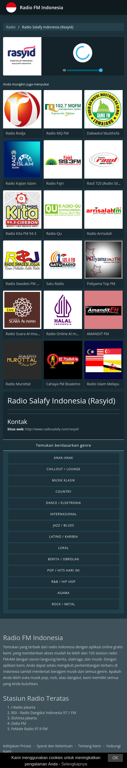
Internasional (63, 514)
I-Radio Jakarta (23, 707)
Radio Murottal (18, 383)
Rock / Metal (63, 604)
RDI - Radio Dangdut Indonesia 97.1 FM (43, 712)
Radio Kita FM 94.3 (21, 233)
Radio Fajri (55, 183)
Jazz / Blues (63, 525)
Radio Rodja (16, 133)
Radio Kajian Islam (21, 183)
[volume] (85, 70)
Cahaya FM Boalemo (63, 383)
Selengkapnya (74, 764)
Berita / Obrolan (63, 559)
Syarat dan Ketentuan (55, 745)
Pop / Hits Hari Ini (63, 570)
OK (115, 758)
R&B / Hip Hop (63, 581)
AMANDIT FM (98, 333)
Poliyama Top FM (101, 283)
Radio (11, 27)
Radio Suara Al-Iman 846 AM (29, 333)
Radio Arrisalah (99, 233)
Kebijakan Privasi (17, 745)
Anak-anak (63, 458)
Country (63, 491)
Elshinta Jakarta (24, 718)
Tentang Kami (89, 745)
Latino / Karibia (63, 536)
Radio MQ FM (57, 133)
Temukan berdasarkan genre (63, 445)
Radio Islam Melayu (103, 383)
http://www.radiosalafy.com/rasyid (51, 429)
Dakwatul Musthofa (103, 133)
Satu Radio (55, 283)
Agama (63, 593)
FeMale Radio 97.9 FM (29, 728)
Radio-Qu (54, 233)
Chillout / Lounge (63, 469)
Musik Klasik (63, 480)
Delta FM (18, 723)
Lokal (63, 548)
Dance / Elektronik (63, 503)
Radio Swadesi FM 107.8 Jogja (30, 283)
